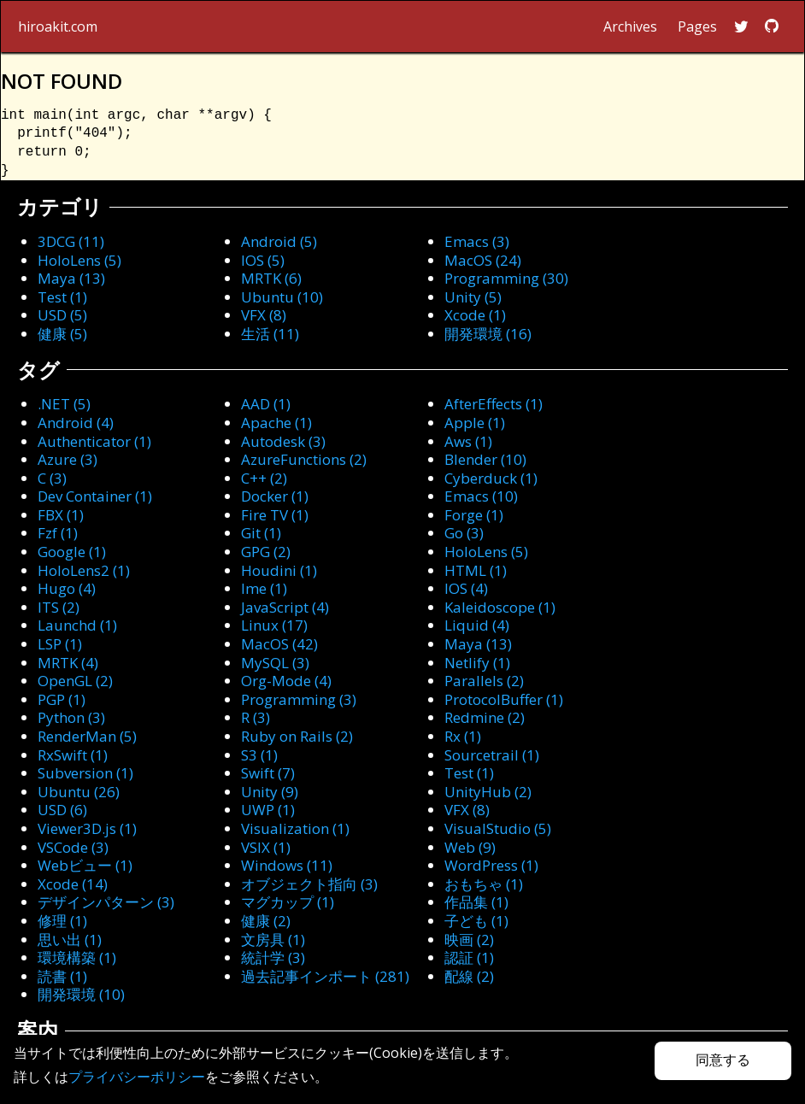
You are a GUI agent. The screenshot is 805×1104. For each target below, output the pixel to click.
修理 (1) (62, 921)
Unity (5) (473, 297)
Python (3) (71, 717)
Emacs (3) (476, 241)
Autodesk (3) (283, 441)
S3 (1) (259, 755)
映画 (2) (469, 939)
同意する (723, 1060)
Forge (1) (473, 515)
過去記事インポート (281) (325, 976)
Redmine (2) (484, 717)
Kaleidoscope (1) (499, 607)
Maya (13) (71, 278)
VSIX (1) (266, 847)
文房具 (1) (273, 939)
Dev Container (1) (95, 496)
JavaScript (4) (285, 607)
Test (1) (62, 297)
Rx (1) (462, 736)
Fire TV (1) (274, 515)
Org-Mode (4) (286, 680)
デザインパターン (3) (106, 902)
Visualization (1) (295, 828)
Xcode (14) (73, 884)
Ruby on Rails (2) (297, 736)
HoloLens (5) (79, 260)
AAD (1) (266, 404)
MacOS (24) (482, 260)
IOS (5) (263, 260)
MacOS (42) (279, 644)
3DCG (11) (71, 241)
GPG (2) (266, 551)
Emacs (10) (481, 496)
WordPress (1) (491, 865)
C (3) (52, 478)
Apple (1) (474, 422)
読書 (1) (62, 976)
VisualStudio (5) (497, 828)
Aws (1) (468, 441)
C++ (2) (264, 478)
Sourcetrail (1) (491, 755)
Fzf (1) (58, 533)
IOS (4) (466, 588)
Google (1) (72, 551)
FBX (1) (61, 515)
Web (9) (470, 847)
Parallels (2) (484, 680)
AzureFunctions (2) (304, 459)
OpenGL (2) (75, 680)
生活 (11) (270, 334)
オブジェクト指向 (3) (309, 884)
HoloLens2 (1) (84, 570)
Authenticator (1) (94, 441)
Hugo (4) (67, 588)
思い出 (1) (70, 939)
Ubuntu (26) (79, 792)
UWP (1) (268, 809)
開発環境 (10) (81, 994)
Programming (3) (298, 699)
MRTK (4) (68, 662)
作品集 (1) (476, 902)
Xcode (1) (475, 315)
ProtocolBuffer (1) (503, 699)
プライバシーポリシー (136, 1076)
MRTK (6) (271, 278)
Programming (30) (506, 278)
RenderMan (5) (87, 736)
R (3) (255, 717)
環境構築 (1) (77, 957)
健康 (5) (62, 334)
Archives (630, 26)
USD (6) (62, 809)
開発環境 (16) (488, 334)
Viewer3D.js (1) (87, 828)
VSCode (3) (73, 847)
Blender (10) (485, 459)
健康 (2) (266, 921)
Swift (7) (268, 773)
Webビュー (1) (85, 865)
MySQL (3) (275, 662)
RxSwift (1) (73, 755)
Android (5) (279, 241)
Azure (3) (67, 459)
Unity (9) (269, 792)
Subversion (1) (85, 773)
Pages (697, 26)
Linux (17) (274, 625)
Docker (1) (274, 496)
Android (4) (76, 422)
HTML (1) (475, 570)
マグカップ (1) (287, 902)
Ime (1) (264, 588)
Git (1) (261, 533)
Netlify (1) (477, 662)
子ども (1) (476, 921)
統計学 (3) (273, 957)
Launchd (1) (77, 625)
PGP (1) (61, 699)
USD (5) (62, 315)
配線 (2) (469, 976)
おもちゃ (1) (483, 884)
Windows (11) (286, 865)
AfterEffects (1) (493, 404)
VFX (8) (263, 315)
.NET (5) (64, 404)
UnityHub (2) (488, 792)
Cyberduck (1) (491, 478)
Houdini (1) (279, 570)
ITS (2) (58, 607)
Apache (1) (276, 422)
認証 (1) (469, 957)
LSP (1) (60, 644)
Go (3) (464, 533)
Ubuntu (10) (282, 297)
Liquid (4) (476, 625)
